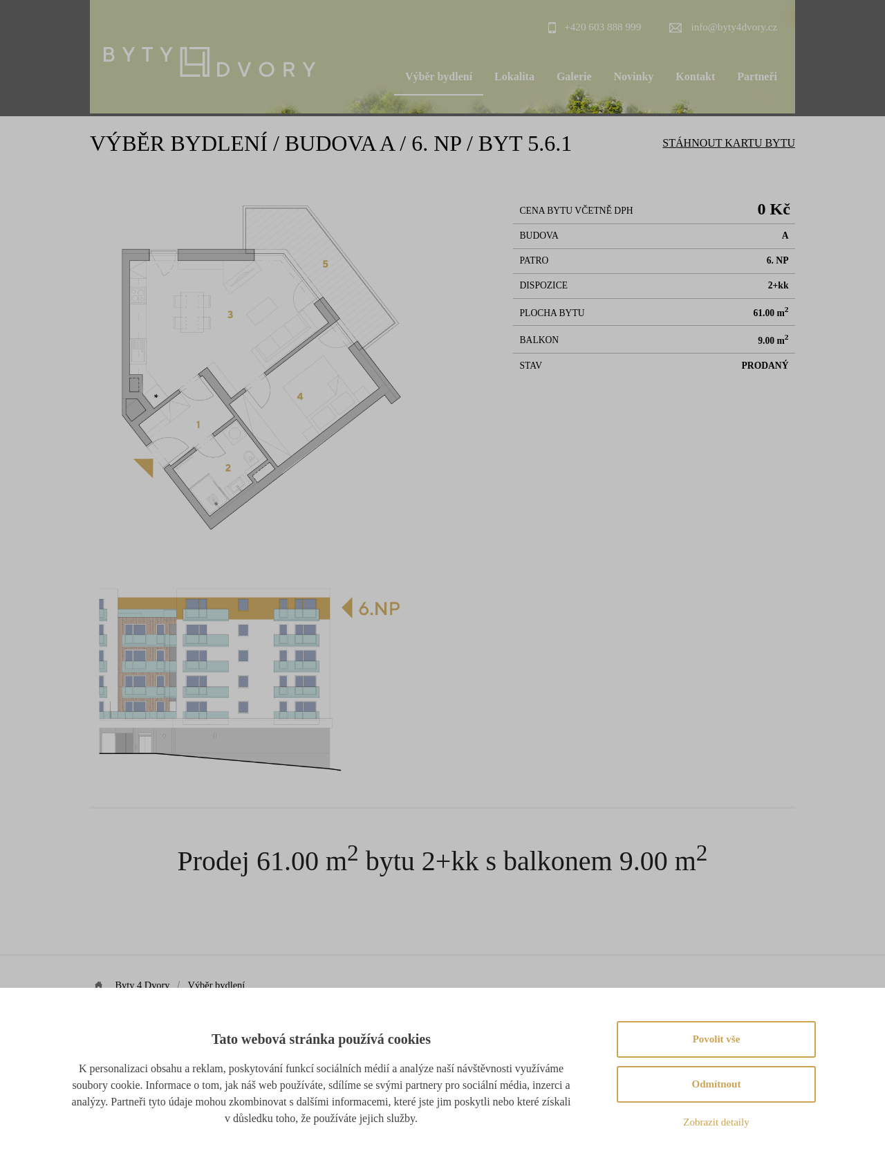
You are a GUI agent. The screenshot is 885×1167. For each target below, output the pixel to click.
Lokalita (514, 76)
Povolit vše (716, 1039)
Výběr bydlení (438, 76)
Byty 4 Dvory (142, 985)
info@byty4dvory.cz (734, 27)
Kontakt (695, 76)
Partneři (757, 76)
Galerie (574, 76)
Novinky (634, 76)
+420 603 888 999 (602, 27)
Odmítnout (716, 1084)
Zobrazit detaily (716, 1122)
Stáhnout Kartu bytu (728, 143)
